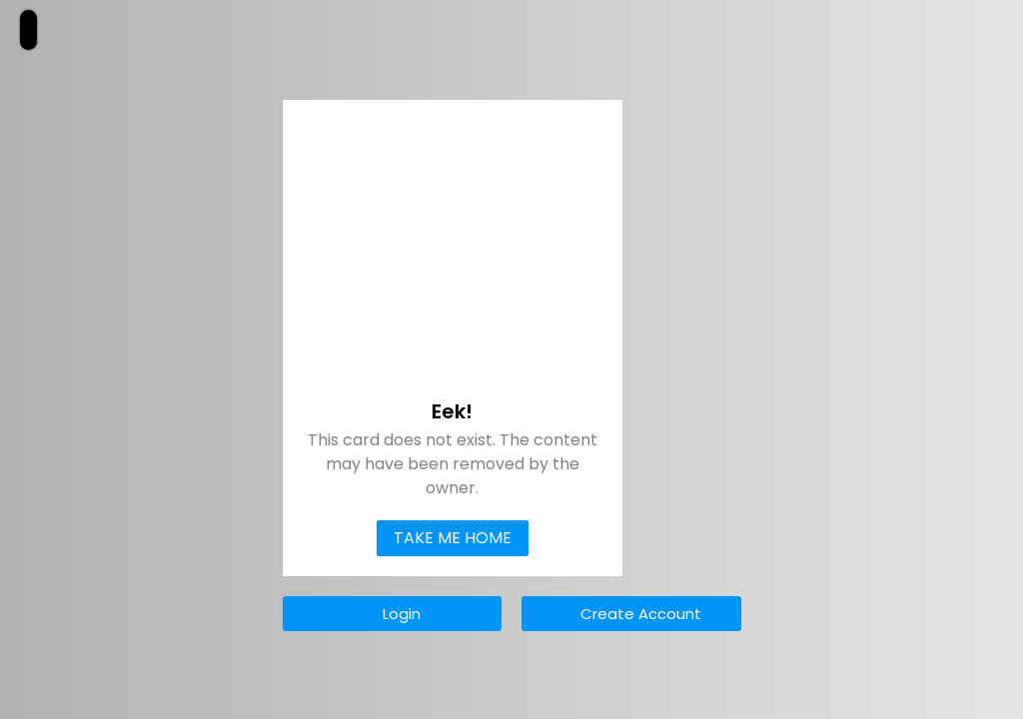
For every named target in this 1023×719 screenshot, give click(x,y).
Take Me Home (453, 537)
